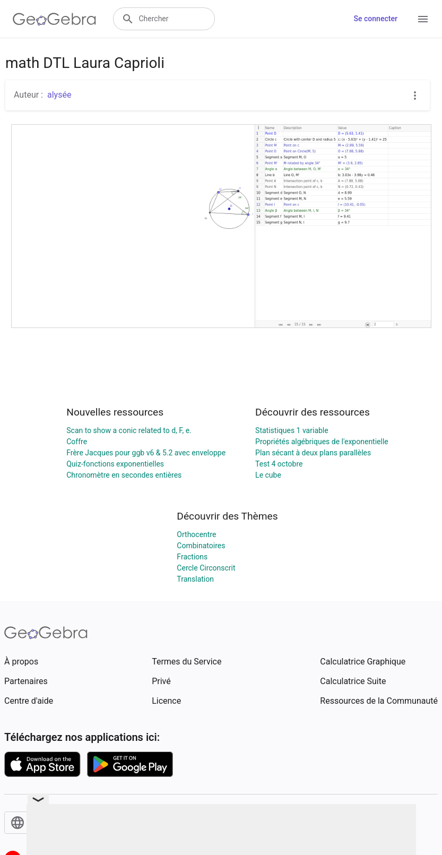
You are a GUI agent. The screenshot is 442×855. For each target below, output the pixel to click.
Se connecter (375, 18)
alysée (59, 95)
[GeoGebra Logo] (54, 19)
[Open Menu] (423, 19)
